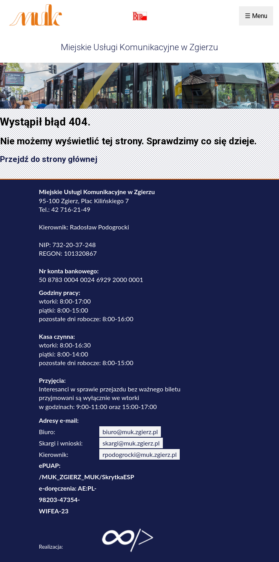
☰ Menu (256, 16)
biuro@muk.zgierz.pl (130, 431)
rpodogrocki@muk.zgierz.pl (139, 454)
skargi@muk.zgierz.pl (131, 443)
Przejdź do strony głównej (48, 159)
